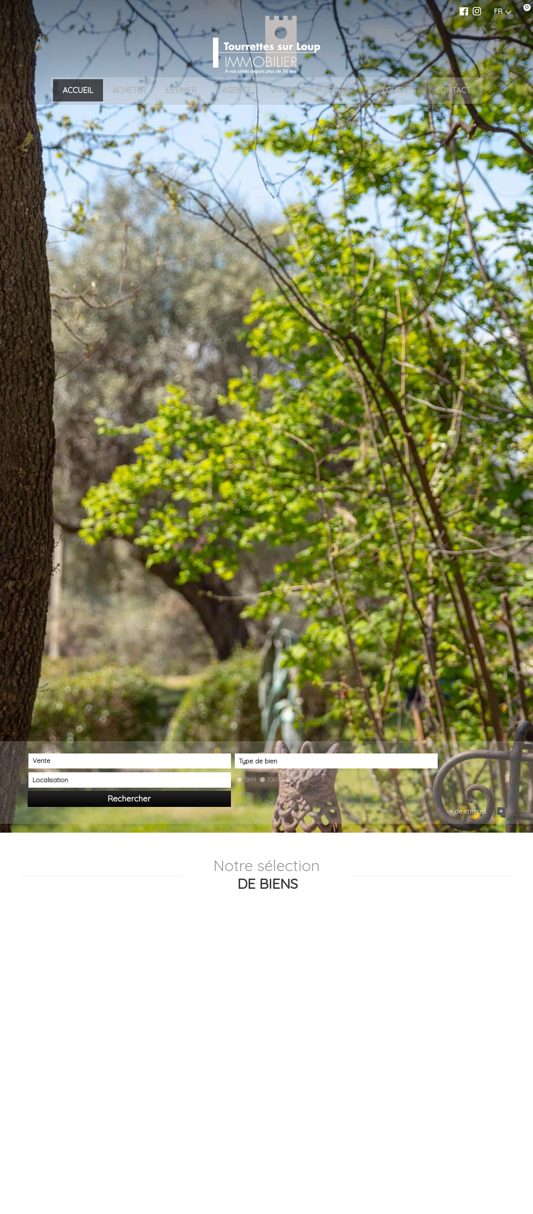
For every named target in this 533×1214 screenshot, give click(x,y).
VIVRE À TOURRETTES (310, 91)
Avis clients (392, 91)
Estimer (181, 91)
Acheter (129, 91)
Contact (453, 91)
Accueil (78, 91)
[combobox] (76, 1189)
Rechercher (466, 1189)
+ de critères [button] (476, 1201)
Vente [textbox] (41, 1189)
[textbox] (176, 1189)
